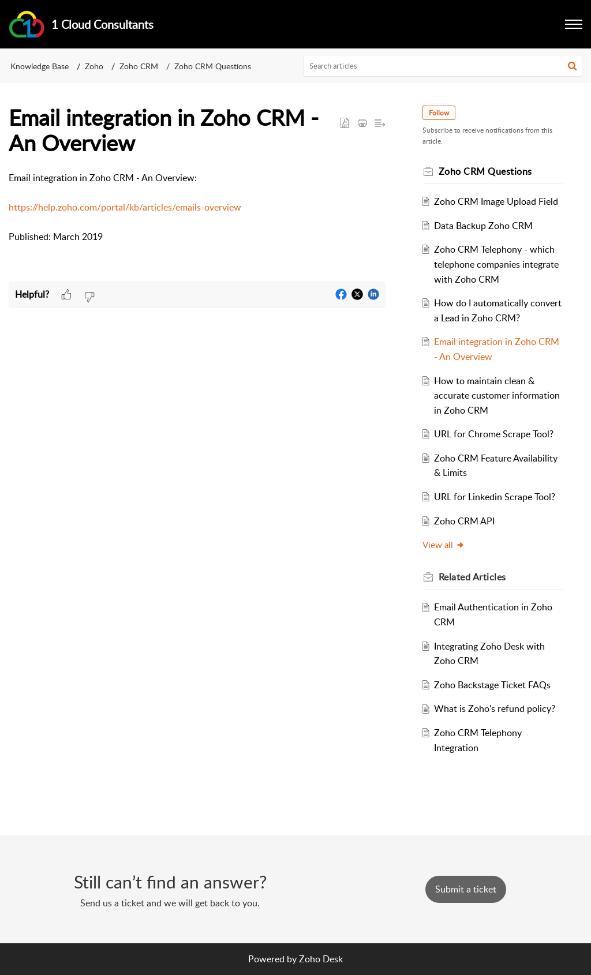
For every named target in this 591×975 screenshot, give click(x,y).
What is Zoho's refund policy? (494, 708)
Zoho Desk (321, 958)
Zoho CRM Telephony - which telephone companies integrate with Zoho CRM (496, 264)
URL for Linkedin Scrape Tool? (494, 496)
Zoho (94, 66)
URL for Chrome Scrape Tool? (493, 433)
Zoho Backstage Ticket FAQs (492, 684)
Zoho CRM (138, 66)
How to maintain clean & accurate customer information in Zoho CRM (497, 395)
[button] (573, 24)
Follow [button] (439, 113)
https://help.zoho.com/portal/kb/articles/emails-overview (125, 207)
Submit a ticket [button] (465, 889)
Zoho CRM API (464, 521)
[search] (443, 66)
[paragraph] (197, 208)
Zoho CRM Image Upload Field (496, 201)
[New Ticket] (465, 889)
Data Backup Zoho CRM (483, 225)
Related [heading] (472, 577)
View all (443, 544)
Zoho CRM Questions (212, 66)
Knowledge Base (39, 66)
